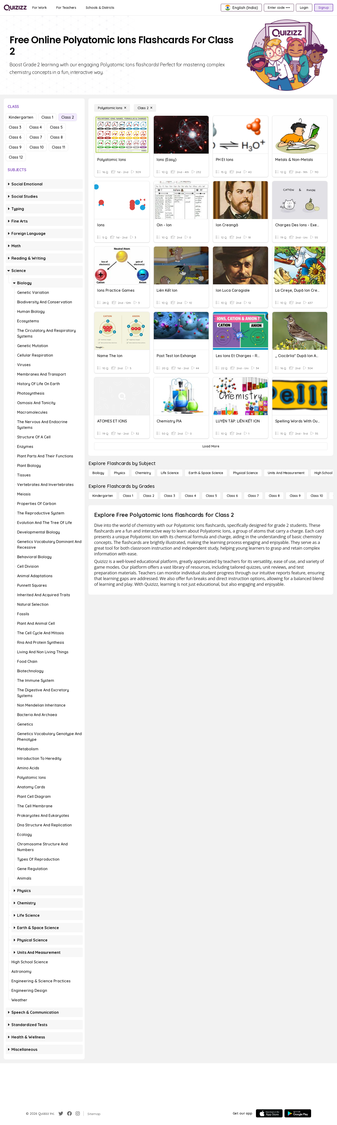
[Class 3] (169, 495)
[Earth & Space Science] (206, 473)
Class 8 (56, 137)
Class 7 (35, 137)
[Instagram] (78, 1113)
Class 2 (67, 117)
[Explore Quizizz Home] (15, 8)
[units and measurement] (286, 473)
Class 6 (15, 137)
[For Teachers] (66, 7)
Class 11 (58, 147)
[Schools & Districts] (100, 7)
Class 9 (15, 147)
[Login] (304, 7)
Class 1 (47, 117)
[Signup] (323, 7)
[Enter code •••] (279, 7)
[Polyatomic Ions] (112, 108)
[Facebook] (69, 1113)
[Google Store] (297, 1113)
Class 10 (36, 147)
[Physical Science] (245, 473)
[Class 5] (211, 495)
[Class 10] (317, 495)
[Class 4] (190, 495)
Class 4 (35, 127)
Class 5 (56, 127)
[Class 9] (295, 495)
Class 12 (16, 157)
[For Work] (40, 7)
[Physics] (119, 473)
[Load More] (210, 446)
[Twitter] (60, 1113)
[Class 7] (253, 495)
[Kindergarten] (102, 495)
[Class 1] (128, 495)
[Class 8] (274, 495)
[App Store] (269, 1113)
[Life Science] (170, 473)
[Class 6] (232, 495)
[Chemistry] (143, 473)
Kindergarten (21, 117)
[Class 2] (145, 108)
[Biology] (98, 473)
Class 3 (15, 127)
